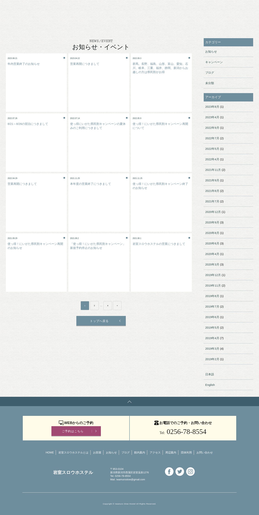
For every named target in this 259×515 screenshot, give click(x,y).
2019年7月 (212, 306)
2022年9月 (212, 127)
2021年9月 (212, 180)
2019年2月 (212, 359)
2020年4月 (212, 254)
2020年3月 (212, 264)
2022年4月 (212, 159)
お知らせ (211, 51)
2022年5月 (212, 148)
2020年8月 (212, 233)
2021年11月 (213, 169)
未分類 (209, 83)
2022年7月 (212, 138)
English (161, 6)
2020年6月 (212, 243)
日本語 (209, 374)
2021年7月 (212, 201)
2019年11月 (213, 285)
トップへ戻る (98, 321)
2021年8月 (212, 190)
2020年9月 (212, 222)
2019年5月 (212, 327)
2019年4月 (212, 338)
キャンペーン (214, 62)
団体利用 (113, 6)
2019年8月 (212, 296)
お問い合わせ (137, 6)
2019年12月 (213, 275)
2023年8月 (212, 106)
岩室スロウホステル (45, 6)
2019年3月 (212, 348)
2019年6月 (212, 317)
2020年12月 (213, 211)
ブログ (209, 72)
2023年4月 (212, 117)
